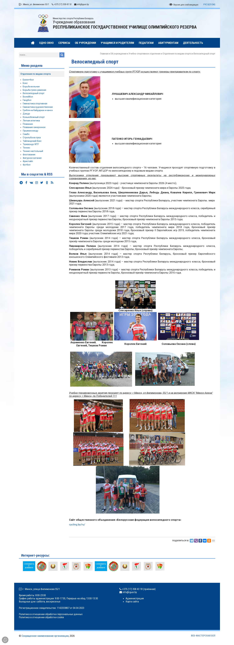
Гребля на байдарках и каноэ (38, 111)
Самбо (26, 134)
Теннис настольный (33, 151)
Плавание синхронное (34, 128)
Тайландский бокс (32, 141)
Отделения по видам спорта (177, 54)
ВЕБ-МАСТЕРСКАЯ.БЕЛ (203, 636)
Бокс (25, 84)
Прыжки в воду (30, 131)
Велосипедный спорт (33, 94)
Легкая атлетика (31, 121)
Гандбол (27, 100)
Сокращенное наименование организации (45, 636)
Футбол (26, 165)
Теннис (26, 148)
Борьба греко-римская (34, 90)
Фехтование (29, 155)
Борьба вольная (31, 87)
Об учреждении (118, 54)
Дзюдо (26, 114)
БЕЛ (209, 5)
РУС (205, 5)
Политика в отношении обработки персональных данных (50, 614)
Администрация (135, 599)
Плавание (28, 124)
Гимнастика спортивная (35, 104)
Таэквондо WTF (31, 145)
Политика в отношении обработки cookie (41, 618)
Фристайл (28, 162)
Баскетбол (28, 80)
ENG (213, 5)
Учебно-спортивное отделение (145, 54)
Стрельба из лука (32, 138)
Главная (104, 54)
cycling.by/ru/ (77, 525)
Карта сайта (132, 602)
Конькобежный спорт (34, 117)
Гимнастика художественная (38, 107)
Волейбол (28, 97)
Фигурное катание (32, 158)
